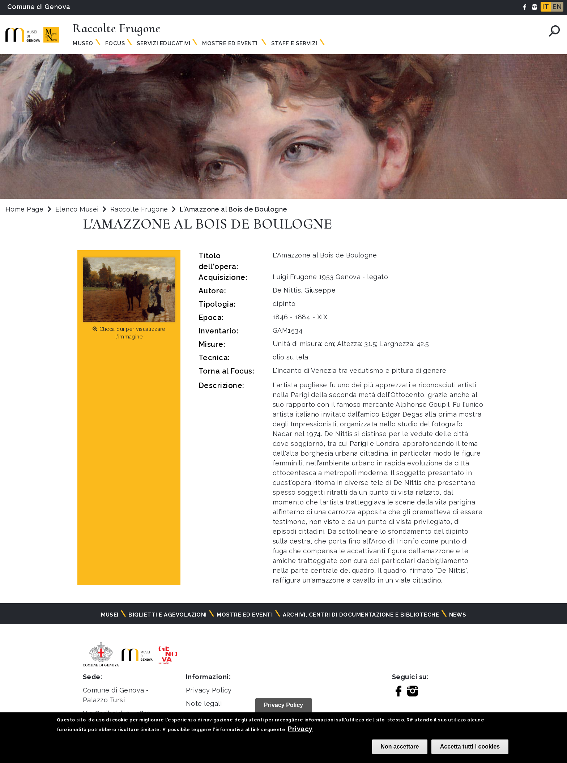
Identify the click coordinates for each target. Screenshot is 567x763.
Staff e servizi (294, 43)
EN (557, 6)
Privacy (300, 729)
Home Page (24, 209)
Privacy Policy (209, 690)
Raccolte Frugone (140, 209)
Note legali (204, 703)
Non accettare (400, 746)
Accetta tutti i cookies (470, 746)
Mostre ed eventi (245, 614)
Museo (83, 43)
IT (545, 6)
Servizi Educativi (163, 43)
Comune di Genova (39, 6)
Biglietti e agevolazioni (167, 614)
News (457, 614)
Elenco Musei (77, 209)
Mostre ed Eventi (230, 43)
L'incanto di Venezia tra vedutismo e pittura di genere (360, 370)
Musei (110, 614)
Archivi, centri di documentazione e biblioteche (361, 614)
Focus (115, 43)
